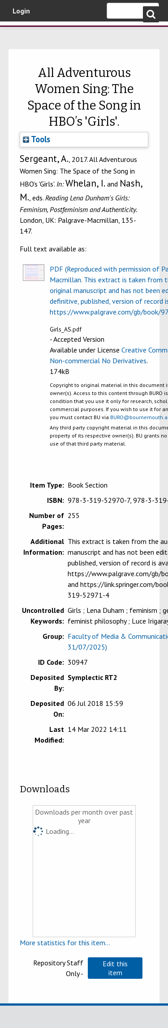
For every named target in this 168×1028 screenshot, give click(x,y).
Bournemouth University (20, 33)
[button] (115, 968)
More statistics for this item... (65, 942)
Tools (36, 139)
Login (21, 10)
